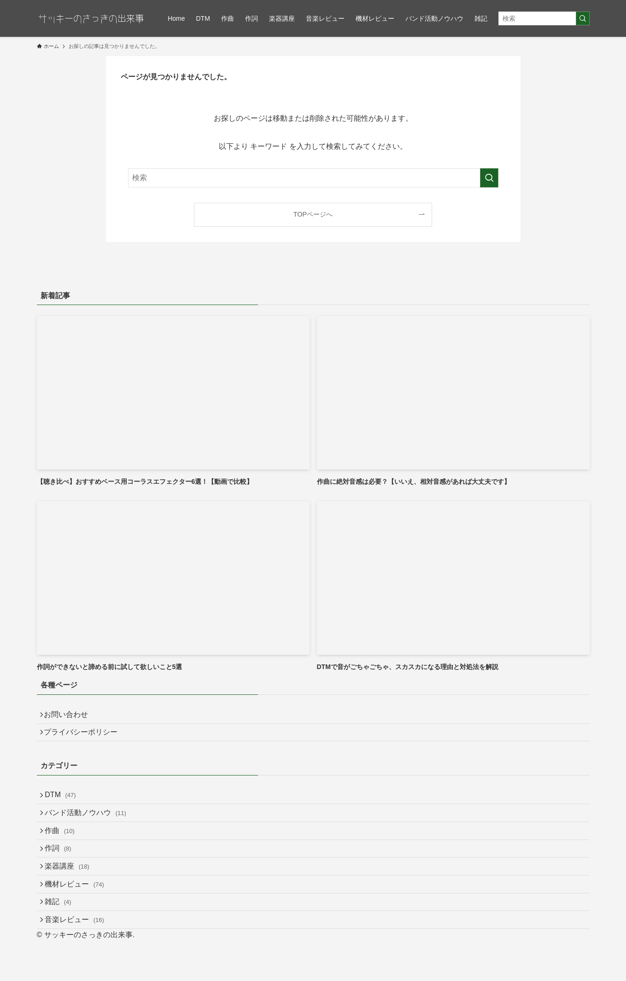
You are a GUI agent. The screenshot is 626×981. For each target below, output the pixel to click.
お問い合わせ (70, 716)
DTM (65, 805)
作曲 (65, 848)
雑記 (63, 936)
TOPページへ (313, 214)
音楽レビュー (79, 958)
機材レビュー (79, 914)
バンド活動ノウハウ (90, 827)
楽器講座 (72, 892)
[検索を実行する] (583, 18)
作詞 (63, 870)
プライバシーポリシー (85, 738)
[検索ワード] (544, 18)
